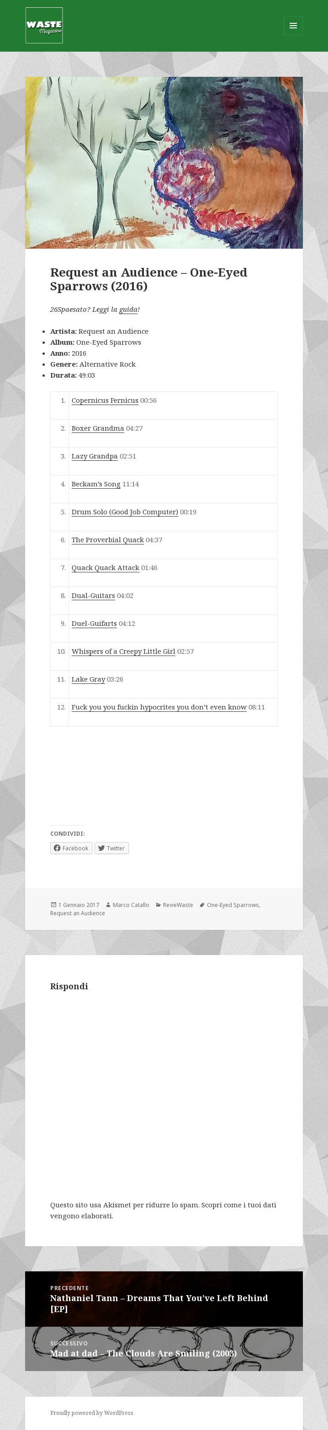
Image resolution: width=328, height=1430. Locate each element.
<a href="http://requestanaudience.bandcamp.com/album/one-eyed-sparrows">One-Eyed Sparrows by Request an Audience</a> (118, 775)
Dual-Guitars (93, 595)
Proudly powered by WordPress (91, 1413)
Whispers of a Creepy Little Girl (123, 651)
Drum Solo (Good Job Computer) (125, 511)
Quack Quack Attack (105, 567)
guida (128, 309)
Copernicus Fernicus (105, 400)
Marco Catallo (131, 905)
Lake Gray (88, 678)
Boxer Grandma (98, 427)
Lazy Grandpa (95, 455)
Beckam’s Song (96, 483)
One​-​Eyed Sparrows (233, 905)
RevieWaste (178, 905)
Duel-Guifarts (94, 623)
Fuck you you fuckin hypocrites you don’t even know (159, 706)
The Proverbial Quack (108, 539)
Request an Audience (77, 913)
